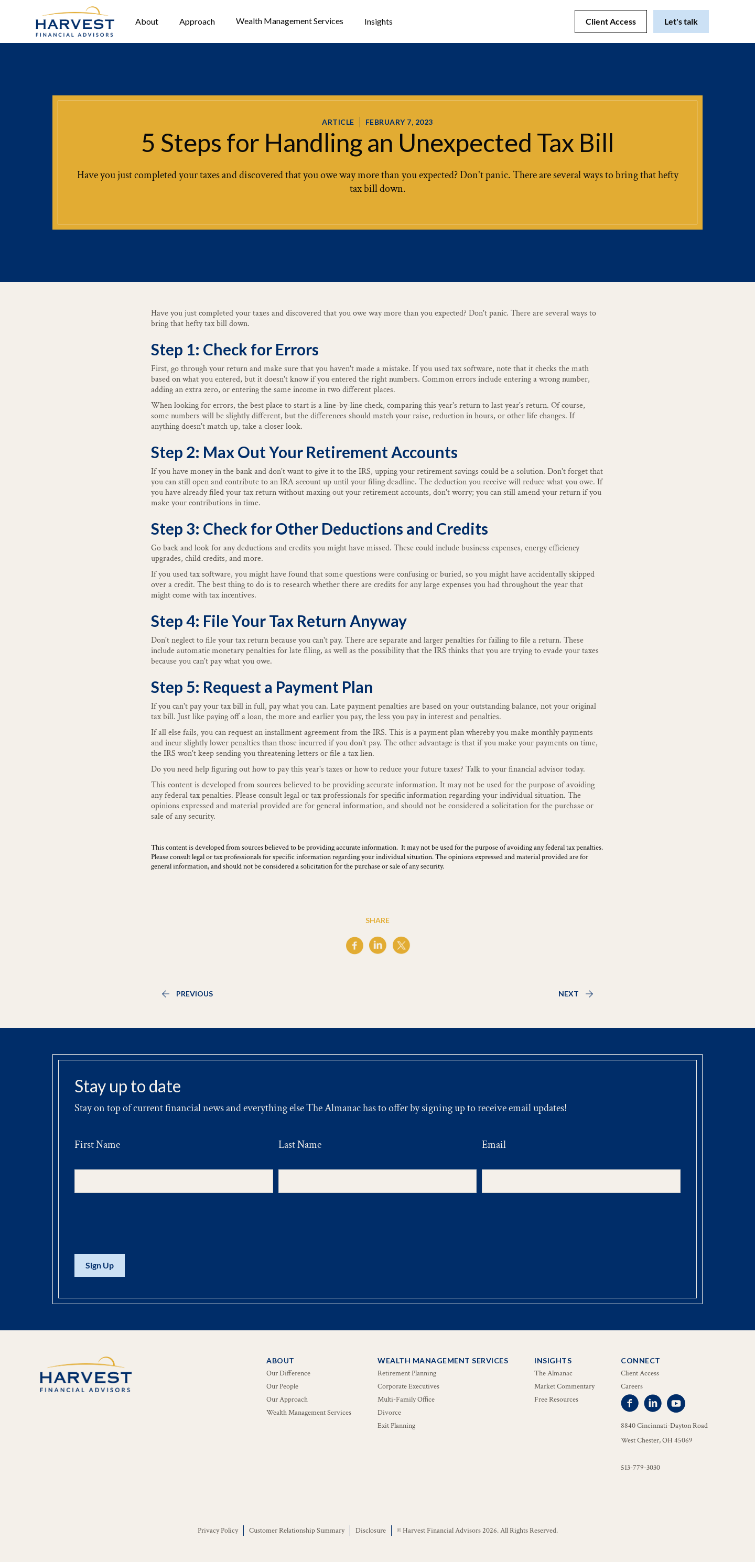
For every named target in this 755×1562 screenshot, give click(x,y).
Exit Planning (396, 1425)
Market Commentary (564, 1386)
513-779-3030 (640, 1467)
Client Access (611, 21)
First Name (97, 1145)
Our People (282, 1386)
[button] (147, 21)
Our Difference (288, 1373)
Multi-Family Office (406, 1399)
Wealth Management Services (289, 21)
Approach (197, 21)
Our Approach (287, 1399)
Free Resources (556, 1399)
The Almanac (553, 1373)
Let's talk (681, 21)
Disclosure (370, 1530)
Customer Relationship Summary (296, 1530)
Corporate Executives (408, 1386)
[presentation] (154, 1223)
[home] (75, 21)
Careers (632, 1386)
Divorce (389, 1412)
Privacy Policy (218, 1530)
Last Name (299, 1145)
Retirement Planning (407, 1373)
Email (494, 1145)
